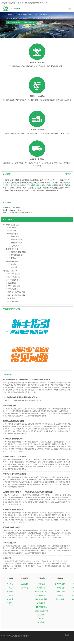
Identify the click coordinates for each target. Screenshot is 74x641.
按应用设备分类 (11, 271)
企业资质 (10, 595)
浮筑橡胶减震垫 (16, 240)
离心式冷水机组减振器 (16, 292)
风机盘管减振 (13, 301)
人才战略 (10, 603)
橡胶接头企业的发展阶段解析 (14, 421)
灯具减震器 (15, 246)
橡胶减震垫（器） (41, 592)
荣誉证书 (10, 599)
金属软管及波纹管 (41, 611)
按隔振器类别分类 (12, 225)
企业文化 (10, 588)
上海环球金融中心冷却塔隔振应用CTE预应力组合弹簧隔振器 (27, 380)
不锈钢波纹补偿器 (19, 185)
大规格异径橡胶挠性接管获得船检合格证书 (21, 397)
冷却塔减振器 (13, 280)
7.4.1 (69, 635)
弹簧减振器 (31, 185)
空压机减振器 (13, 289)
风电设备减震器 (16, 243)
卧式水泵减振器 (14, 274)
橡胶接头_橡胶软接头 (19, 252)
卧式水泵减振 (60, 584)
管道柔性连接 (13, 249)
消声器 (13, 264)
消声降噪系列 (13, 261)
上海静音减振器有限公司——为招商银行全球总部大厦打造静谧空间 (28, 492)
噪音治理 (51, 185)
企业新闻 (24, 584)
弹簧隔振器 (41, 584)
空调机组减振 (60, 592)
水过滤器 (14, 258)
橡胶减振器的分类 (9, 406)
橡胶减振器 (40, 185)
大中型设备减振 (60, 599)
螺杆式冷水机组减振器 (16, 295)
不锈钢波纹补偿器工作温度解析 (14, 456)
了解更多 (67, 174)
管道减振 (11, 298)
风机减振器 (12, 283)
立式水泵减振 (60, 588)
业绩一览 (10, 592)
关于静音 (10, 584)
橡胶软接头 (7, 558)
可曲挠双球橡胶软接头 (11, 527)
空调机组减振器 (14, 286)
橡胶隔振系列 (13, 234)
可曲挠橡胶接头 (41, 607)
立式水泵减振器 (14, 277)
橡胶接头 (9, 185)
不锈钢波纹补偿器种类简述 (13, 439)
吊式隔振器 (12, 231)
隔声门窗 (14, 267)
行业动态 (24, 588)
